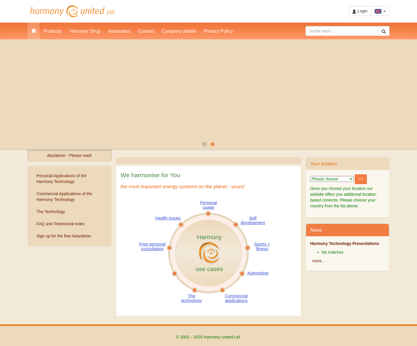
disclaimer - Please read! (69, 155)
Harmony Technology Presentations (344, 243)
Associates (119, 31)
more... (318, 261)
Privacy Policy (218, 31)
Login (359, 11)
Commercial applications (236, 298)
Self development (253, 220)
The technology (191, 298)
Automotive (257, 273)
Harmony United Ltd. (72, 11)
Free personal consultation (152, 246)
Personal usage (208, 205)
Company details (179, 31)
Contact (146, 31)
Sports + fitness (262, 246)
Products (52, 31)
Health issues (168, 218)
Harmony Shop (85, 31)
